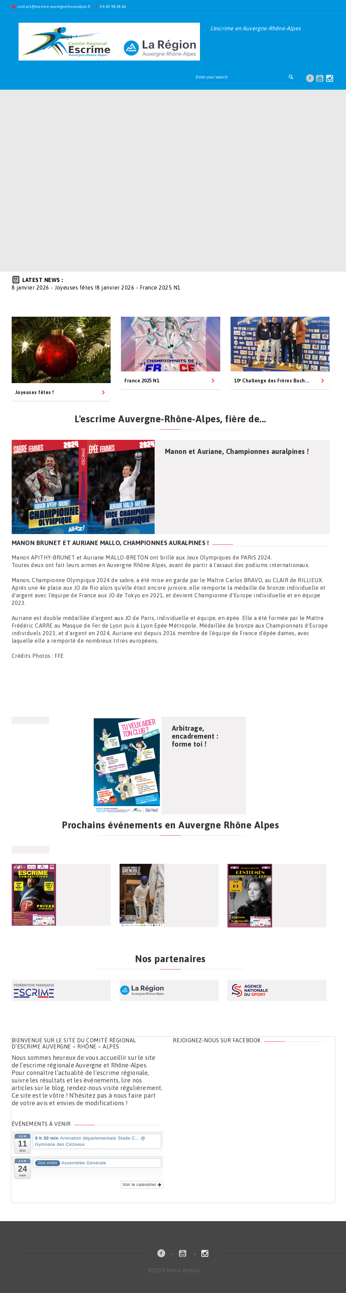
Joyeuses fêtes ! (34, 392)
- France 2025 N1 (139, 287)
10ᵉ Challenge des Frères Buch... (272, 380)
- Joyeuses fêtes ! (54, 287)
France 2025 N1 (141, 380)
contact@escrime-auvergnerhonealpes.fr (53, 6)
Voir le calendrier (142, 1184)
